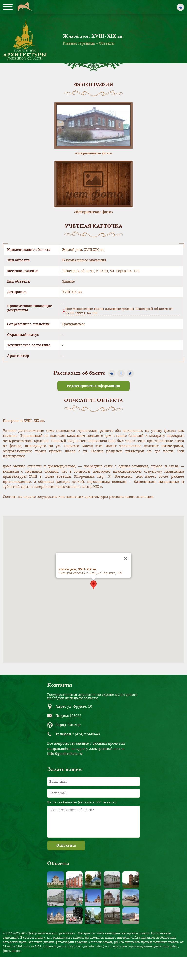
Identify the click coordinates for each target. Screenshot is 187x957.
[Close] (125, 559)
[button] (93, 584)
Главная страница (79, 43)
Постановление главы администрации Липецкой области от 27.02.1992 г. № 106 (119, 311)
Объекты (107, 43)
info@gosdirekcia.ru (64, 753)
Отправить (66, 845)
